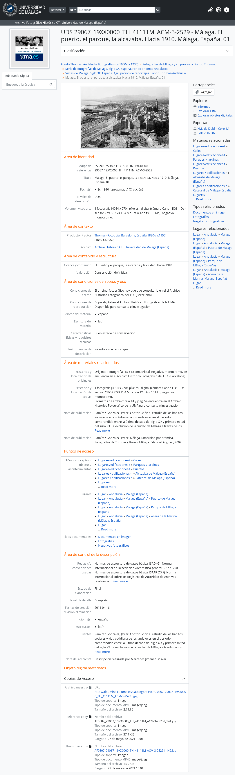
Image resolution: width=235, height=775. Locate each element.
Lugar (102, 494)
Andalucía (116, 494)
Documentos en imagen (114, 537)
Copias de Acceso (79, 678)
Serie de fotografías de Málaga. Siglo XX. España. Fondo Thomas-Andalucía (116, 69)
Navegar (56, 10)
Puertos (138, 469)
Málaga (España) (137, 494)
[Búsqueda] (116, 10)
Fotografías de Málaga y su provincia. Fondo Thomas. (179, 64)
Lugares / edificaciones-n (115, 473)
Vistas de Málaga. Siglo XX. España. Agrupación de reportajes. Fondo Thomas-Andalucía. (126, 73)
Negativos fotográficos (113, 545)
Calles (137, 460)
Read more (102, 430)
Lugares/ (104, 482)
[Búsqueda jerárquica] (25, 84)
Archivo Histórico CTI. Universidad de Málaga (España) (132, 247)
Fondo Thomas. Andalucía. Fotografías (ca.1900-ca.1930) (99, 64)
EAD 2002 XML (205, 133)
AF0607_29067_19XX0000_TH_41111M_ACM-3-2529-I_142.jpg (135, 751)
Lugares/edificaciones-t (114, 460)
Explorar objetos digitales (213, 115)
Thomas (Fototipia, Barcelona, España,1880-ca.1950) (130, 235)
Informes (201, 107)
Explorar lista (204, 111)
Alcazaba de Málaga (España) (155, 473)
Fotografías (106, 541)
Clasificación (74, 50)
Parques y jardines (146, 465)
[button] (210, 10)
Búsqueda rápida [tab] (17, 76)
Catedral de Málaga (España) (155, 478)
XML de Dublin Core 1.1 (211, 129)
